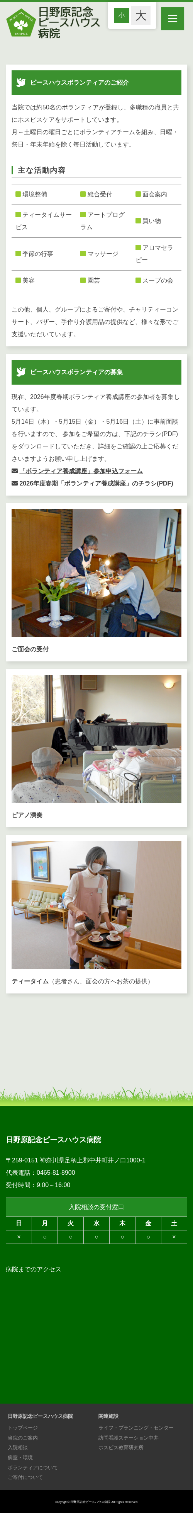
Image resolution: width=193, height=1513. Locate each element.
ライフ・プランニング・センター (136, 1428)
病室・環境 (20, 1457)
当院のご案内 (23, 1438)
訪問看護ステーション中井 (128, 1438)
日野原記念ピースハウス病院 (90, 1502)
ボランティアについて (33, 1467)
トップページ (23, 1428)
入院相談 (18, 1447)
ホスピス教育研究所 (121, 1447)
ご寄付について (25, 1477)
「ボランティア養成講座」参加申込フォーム (81, 471)
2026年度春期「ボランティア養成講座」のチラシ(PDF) (96, 483)
